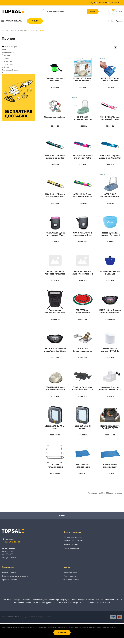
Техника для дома (40, 615)
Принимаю (62, 632)
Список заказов (69, 591)
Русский (119, 21)
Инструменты (47, 618)
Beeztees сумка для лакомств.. (55, 81)
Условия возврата (8, 587)
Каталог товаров (11, 22)
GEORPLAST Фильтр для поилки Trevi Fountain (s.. (82, 81)
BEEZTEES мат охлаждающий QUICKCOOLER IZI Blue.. (83, 479)
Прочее (43, 31)
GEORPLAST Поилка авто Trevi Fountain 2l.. (55, 399)
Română (111, 21)
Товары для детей (33, 618)
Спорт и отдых (61, 618)
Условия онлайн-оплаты (73, 556)
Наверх (62, 529)
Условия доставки (70, 560)
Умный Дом (109, 615)
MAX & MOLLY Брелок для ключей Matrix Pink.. (83, 161)
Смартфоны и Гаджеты (22, 615)
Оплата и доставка (71, 563)
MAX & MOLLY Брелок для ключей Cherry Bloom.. (110, 121)
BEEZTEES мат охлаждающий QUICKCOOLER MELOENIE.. (83, 320)
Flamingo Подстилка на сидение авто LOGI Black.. (82, 399)
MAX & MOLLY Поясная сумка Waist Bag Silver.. (55, 360)
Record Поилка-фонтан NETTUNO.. (110, 360)
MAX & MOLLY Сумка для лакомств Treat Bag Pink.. (55, 240)
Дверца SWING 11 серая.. (83, 439)
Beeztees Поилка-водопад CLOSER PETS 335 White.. (110, 399)
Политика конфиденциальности (14, 591)
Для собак (34, 31)
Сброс (4, 73)
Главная (5, 31)
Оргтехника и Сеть (96, 615)
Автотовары (105, 618)
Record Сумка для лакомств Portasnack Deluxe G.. (82, 280)
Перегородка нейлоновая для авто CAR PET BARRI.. (55, 320)
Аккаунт (87, 3)
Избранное (100, 3)
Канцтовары (73, 618)
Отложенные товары (71, 595)
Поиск (92, 12)
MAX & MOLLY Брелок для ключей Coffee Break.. (55, 161)
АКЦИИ (35, 22)
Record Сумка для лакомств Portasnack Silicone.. (110, 240)
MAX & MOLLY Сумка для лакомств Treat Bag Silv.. (82, 240)
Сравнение (113, 3)
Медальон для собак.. (54, 120)
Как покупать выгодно (72, 552)
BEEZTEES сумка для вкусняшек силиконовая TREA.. (110, 280)
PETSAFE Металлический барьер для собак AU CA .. (55, 479)
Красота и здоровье (79, 615)
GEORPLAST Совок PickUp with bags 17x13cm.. (110, 81)
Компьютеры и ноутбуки (59, 615)
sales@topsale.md (8, 572)
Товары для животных (18, 31)
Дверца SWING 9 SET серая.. (55, 439)
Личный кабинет (70, 587)
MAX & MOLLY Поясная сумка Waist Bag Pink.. (110, 320)
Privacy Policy (111, 627)
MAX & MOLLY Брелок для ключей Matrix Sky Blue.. (110, 161)
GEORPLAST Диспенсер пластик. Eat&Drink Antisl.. (82, 121)
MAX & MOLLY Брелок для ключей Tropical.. (83, 200)
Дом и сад (7, 615)
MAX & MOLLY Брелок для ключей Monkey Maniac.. (55, 200)
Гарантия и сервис (9, 595)
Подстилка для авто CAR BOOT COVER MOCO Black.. (110, 439)
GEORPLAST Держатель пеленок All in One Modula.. (82, 360)
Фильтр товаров (9, 47)
